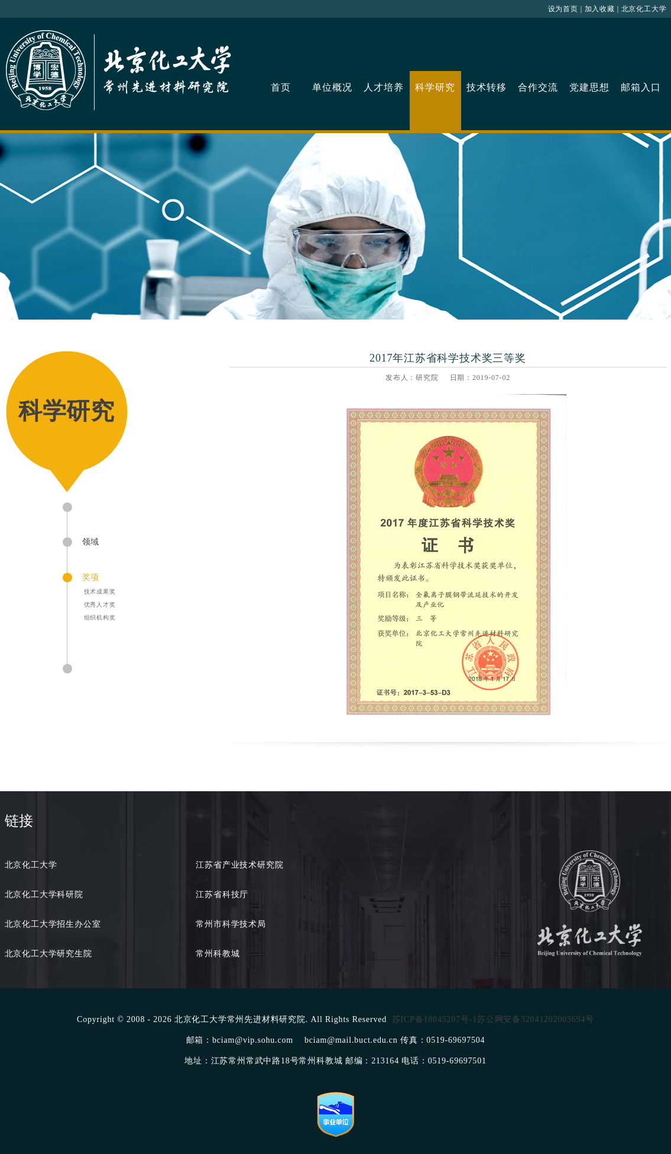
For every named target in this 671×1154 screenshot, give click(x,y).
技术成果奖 (100, 591)
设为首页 (563, 9)
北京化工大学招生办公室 (53, 924)
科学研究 (435, 87)
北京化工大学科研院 (44, 894)
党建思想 (589, 87)
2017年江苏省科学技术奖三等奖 (447, 358)
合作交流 (537, 87)
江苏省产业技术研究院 (239, 864)
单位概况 (332, 87)
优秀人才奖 (100, 604)
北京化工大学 (644, 9)
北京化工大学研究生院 (48, 953)
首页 (281, 87)
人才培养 (383, 87)
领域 (91, 541)
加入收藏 (600, 9)
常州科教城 (217, 953)
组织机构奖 (100, 617)
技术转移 (486, 87)
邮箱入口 (640, 87)
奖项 (91, 577)
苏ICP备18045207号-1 (434, 1019)
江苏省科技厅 (222, 894)
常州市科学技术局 (230, 924)
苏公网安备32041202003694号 (535, 1019)
